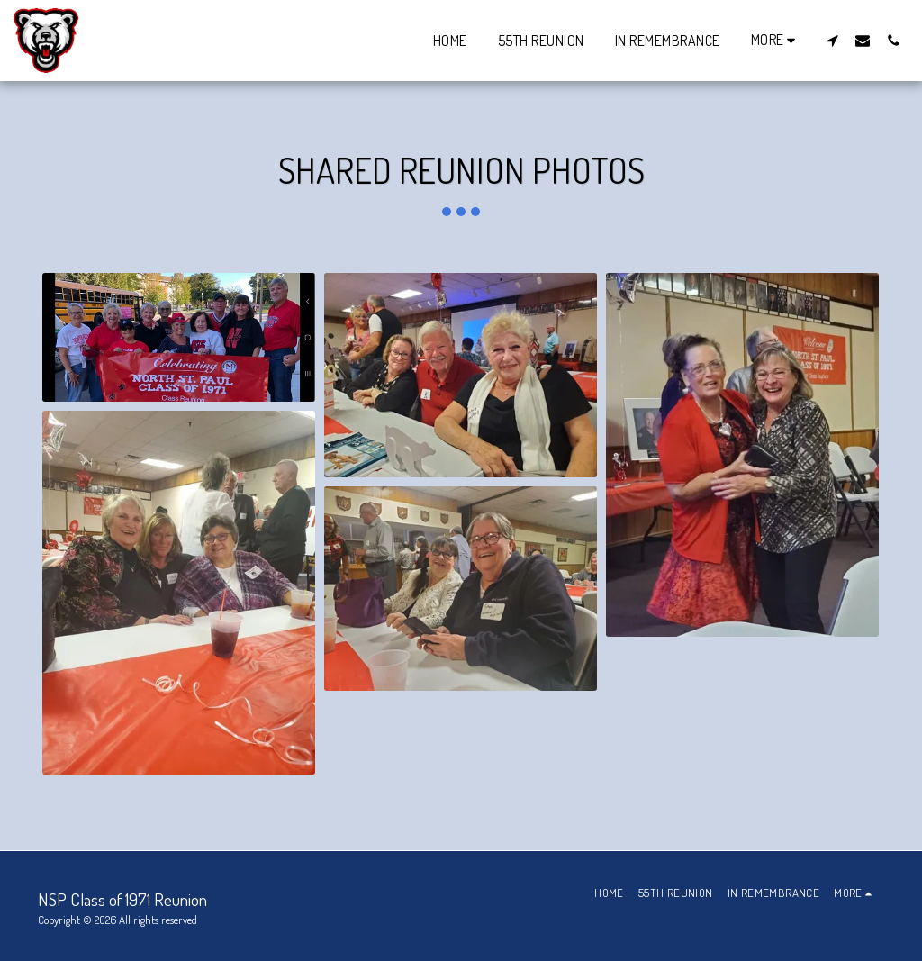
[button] (832, 40)
